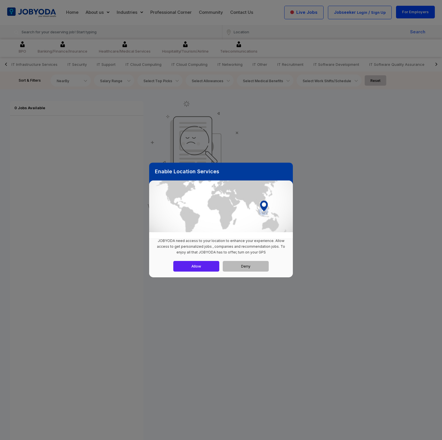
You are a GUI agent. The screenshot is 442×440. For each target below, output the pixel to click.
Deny (245, 266)
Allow (196, 266)
